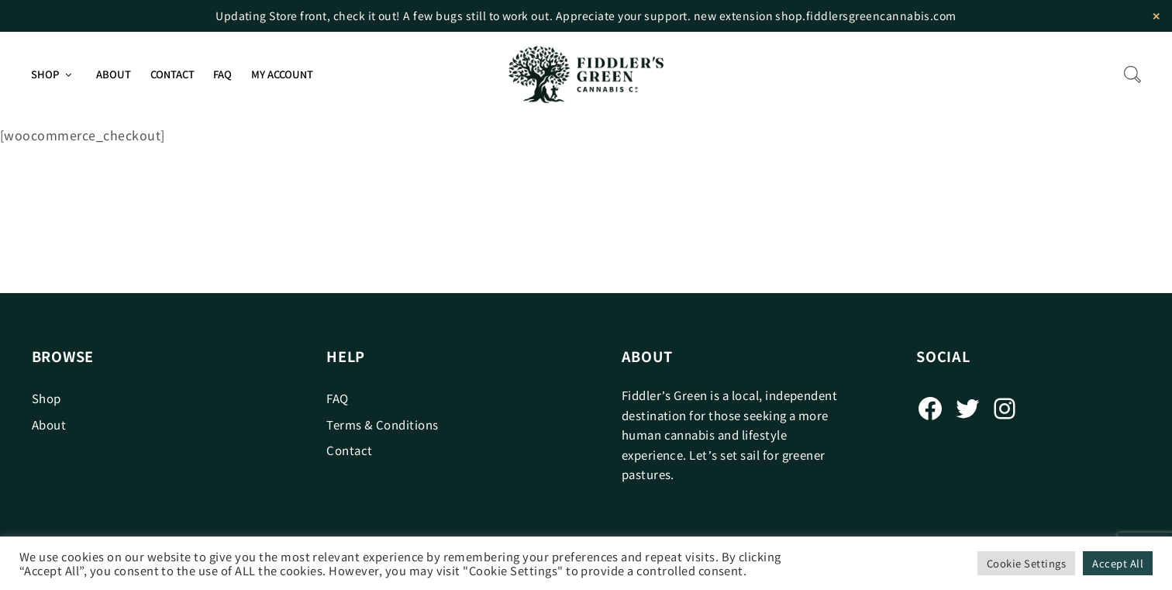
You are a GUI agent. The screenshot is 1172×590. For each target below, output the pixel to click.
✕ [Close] (1156, 15)
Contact (172, 74)
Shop (45, 74)
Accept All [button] (1117, 563)
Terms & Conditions (382, 424)
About (113, 74)
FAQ (222, 74)
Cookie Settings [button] (1026, 563)
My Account (282, 74)
